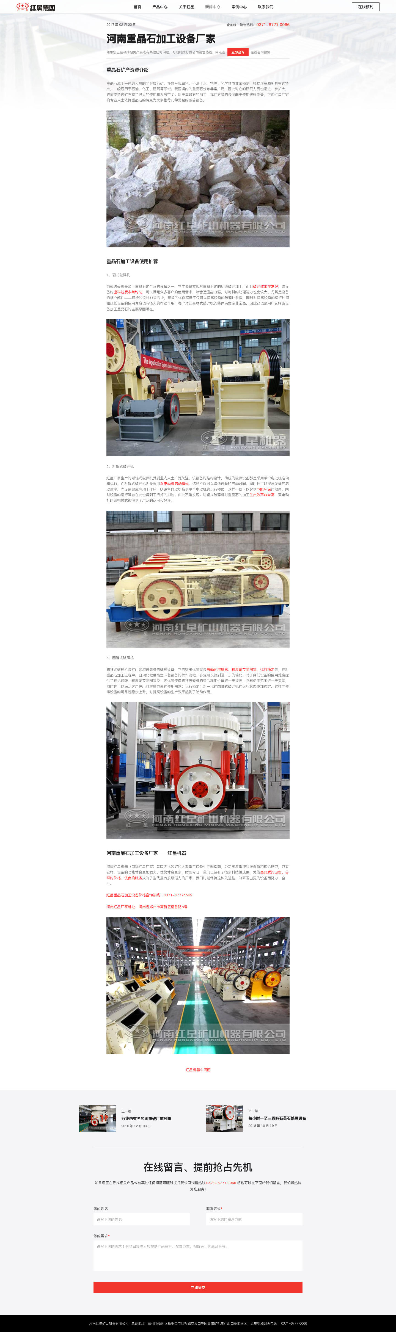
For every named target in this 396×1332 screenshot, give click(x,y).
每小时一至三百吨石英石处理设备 (277, 1118)
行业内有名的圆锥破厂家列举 (146, 1118)
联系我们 (265, 7)
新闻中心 (213, 7)
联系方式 (214, 1209)
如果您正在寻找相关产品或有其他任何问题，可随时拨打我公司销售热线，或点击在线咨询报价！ (190, 52)
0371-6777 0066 (294, 1323)
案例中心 (239, 7)
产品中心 (160, 7)
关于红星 (186, 7)
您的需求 (102, 1236)
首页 (137, 7)
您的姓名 (101, 1209)
